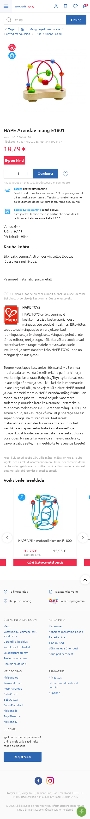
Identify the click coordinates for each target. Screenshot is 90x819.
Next (83, 538)
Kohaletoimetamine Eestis (66, 632)
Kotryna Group (13, 688)
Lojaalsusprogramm (16, 652)
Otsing (76, 20)
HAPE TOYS (31, 307)
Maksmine (55, 626)
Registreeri (22, 757)
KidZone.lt (10, 710)
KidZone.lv (10, 722)
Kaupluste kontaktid (17, 647)
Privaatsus (55, 677)
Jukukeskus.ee (13, 683)
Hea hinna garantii (15, 664)
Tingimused (56, 643)
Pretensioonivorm (15, 658)
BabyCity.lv (11, 699)
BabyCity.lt (11, 694)
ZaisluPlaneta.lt (14, 705)
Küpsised (54, 693)
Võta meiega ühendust (63, 648)
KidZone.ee (11, 677)
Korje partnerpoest (61, 654)
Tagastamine (57, 637)
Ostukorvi (45, 173)
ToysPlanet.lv (12, 716)
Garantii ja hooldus (16, 641)
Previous (7, 538)
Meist (7, 626)
